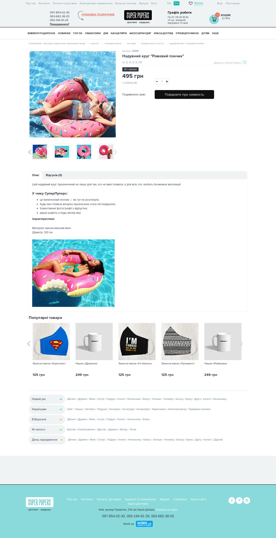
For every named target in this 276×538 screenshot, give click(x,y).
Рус (169, 3)
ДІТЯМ (205, 33)
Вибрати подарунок (41, 33)
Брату (189, 399)
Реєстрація (233, 3)
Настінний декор (177, 409)
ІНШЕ (215, 33)
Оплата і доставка (109, 498)
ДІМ (105, 33)
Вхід (219, 3)
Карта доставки (138, 503)
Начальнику (219, 399)
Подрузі (110, 399)
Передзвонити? (59, 24)
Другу (197, 399)
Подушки (102, 409)
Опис (35, 175)
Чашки (79, 409)
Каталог (95, 44)
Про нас (31, 3)
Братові (71, 429)
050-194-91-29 (138, 516)
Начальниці (133, 399)
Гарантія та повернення (140, 498)
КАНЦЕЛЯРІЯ (119, 33)
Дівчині (71, 399)
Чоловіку (168, 399)
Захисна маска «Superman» (49, 363)
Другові (101, 429)
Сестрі (100, 399)
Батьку (179, 399)
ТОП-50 (77, 33)
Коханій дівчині (86, 429)
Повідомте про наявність (184, 94)
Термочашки (159, 409)
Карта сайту (198, 498)
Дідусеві (218, 439)
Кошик (226, 15)
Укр (176, 3)
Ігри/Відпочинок (113, 44)
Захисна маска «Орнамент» (178, 363)
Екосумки (114, 409)
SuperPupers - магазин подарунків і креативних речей (57, 44)
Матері (123, 429)
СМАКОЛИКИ (93, 33)
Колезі (121, 399)
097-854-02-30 (113, 516)
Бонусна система (125, 3)
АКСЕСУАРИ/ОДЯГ (140, 33)
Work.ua (128, 523)
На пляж (131, 44)
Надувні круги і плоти (152, 44)
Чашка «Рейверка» (215, 363)
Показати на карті (166, 509)
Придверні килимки (199, 409)
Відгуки (143, 3)
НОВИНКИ (64, 33)
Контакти (44, 3)
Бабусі (146, 399)
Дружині (82, 399)
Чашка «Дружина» (87, 363)
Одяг (70, 409)
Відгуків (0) (54, 175)
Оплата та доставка (65, 3)
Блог (154, 3)
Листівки (90, 409)
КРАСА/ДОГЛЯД (163, 33)
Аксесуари (128, 409)
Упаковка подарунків (98, 14)
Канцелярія (142, 409)
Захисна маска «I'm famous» (135, 363)
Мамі (92, 399)
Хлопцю (156, 399)
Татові (133, 429)
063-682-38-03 (162, 516)
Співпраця (180, 498)
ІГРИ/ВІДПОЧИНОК (187, 33)
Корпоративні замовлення (96, 3)
